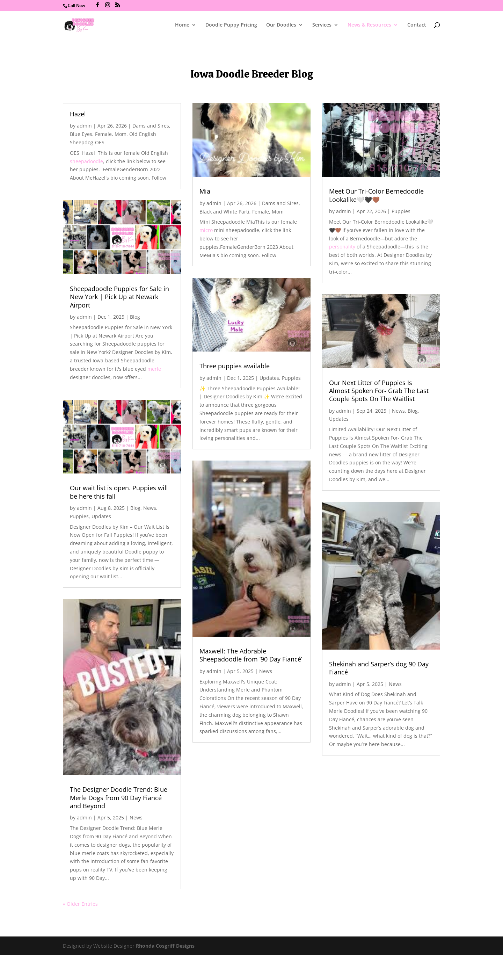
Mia (204, 191)
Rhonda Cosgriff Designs (165, 945)
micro (206, 230)
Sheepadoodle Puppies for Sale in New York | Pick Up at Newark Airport (119, 296)
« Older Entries (80, 903)
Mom (120, 134)
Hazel (78, 114)
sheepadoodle (86, 161)
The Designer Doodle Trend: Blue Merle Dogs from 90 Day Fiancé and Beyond (118, 797)
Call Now (76, 5)
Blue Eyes (81, 134)
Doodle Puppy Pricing (231, 25)
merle (154, 369)
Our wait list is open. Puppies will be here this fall (119, 492)
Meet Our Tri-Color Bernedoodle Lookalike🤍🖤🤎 (376, 195)
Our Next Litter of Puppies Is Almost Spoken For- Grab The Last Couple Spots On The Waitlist (379, 390)
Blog (135, 316)
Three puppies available (234, 366)
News (149, 508)
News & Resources (369, 25)
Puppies (79, 516)
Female (103, 134)
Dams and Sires (150, 125)
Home (182, 25)
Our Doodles (281, 25)
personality (342, 246)
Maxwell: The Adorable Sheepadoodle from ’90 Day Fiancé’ (250, 655)
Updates (101, 516)
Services (321, 25)
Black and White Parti (224, 211)
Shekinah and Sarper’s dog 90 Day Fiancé (379, 668)
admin (84, 125)
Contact (416, 25)
